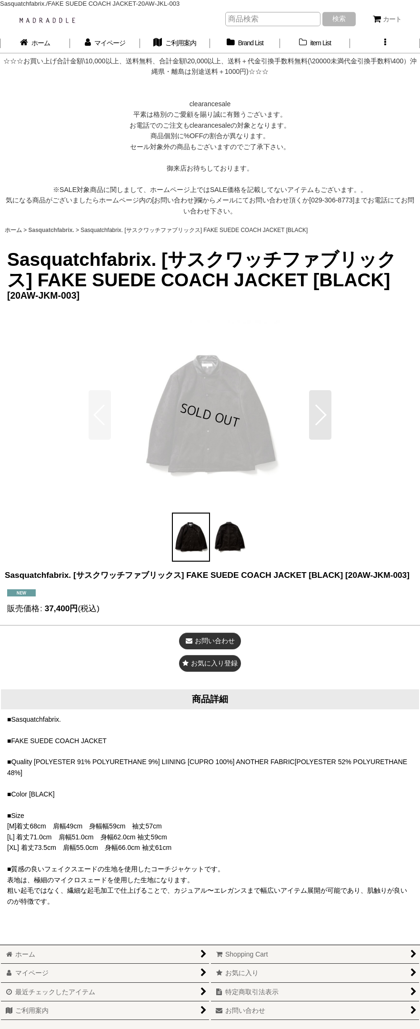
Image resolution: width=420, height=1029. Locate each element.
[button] (385, 43)
